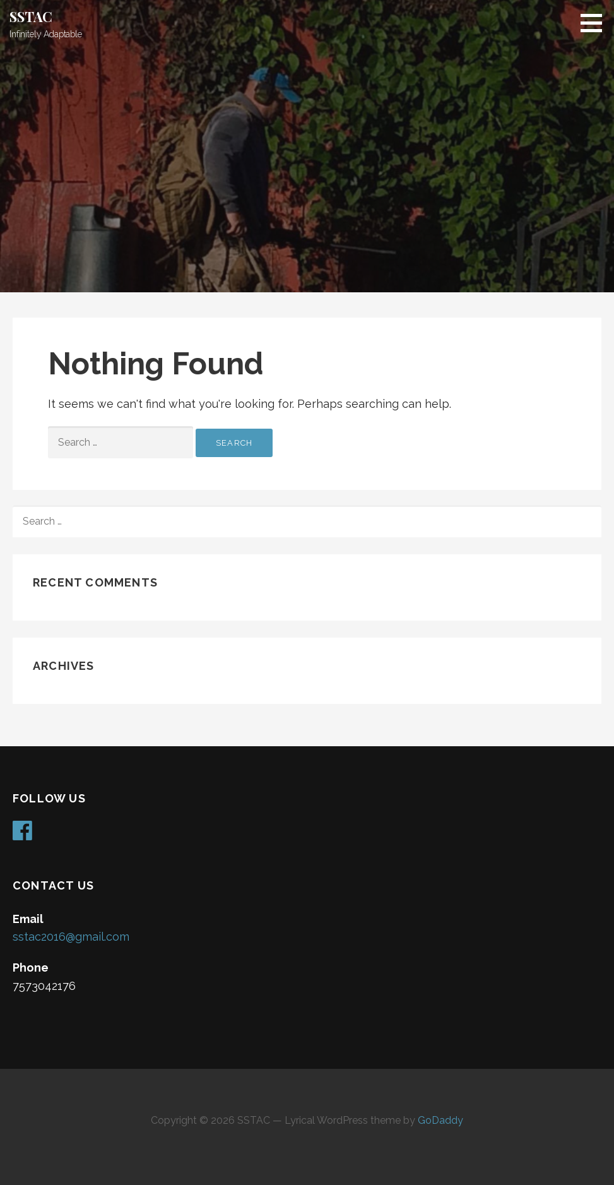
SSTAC (30, 16)
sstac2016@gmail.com (71, 936)
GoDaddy (440, 1120)
